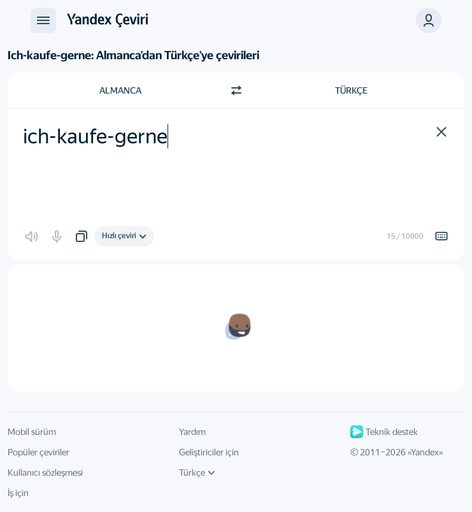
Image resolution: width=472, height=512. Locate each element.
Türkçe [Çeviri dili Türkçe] (351, 90)
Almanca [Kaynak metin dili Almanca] (120, 90)
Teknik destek (384, 431)
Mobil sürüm (32, 432)
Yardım (192, 432)
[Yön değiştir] (236, 90)
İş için (18, 493)
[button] (428, 20)
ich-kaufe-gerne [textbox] (95, 136)
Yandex (425, 452)
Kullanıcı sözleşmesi (45, 472)
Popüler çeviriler (38, 452)
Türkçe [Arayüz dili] (197, 472)
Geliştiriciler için (209, 452)
